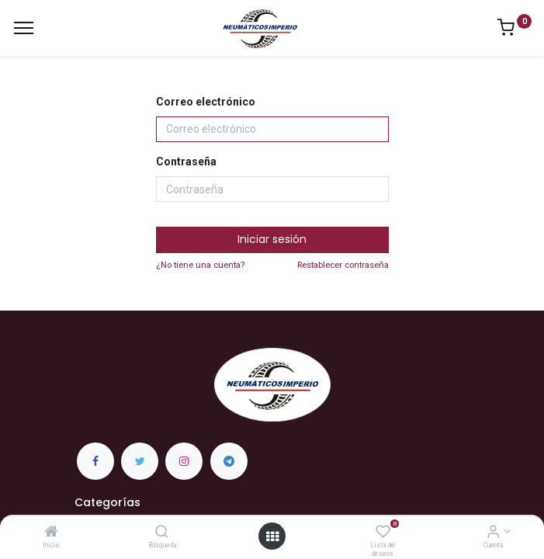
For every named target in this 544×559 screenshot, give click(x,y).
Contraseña (186, 161)
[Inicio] (51, 532)
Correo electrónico (205, 101)
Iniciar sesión (272, 239)
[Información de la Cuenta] (493, 532)
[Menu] (23, 28)
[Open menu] (272, 536)
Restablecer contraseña (343, 265)
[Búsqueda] (161, 532)
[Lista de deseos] (383, 532)
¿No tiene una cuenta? (200, 265)
